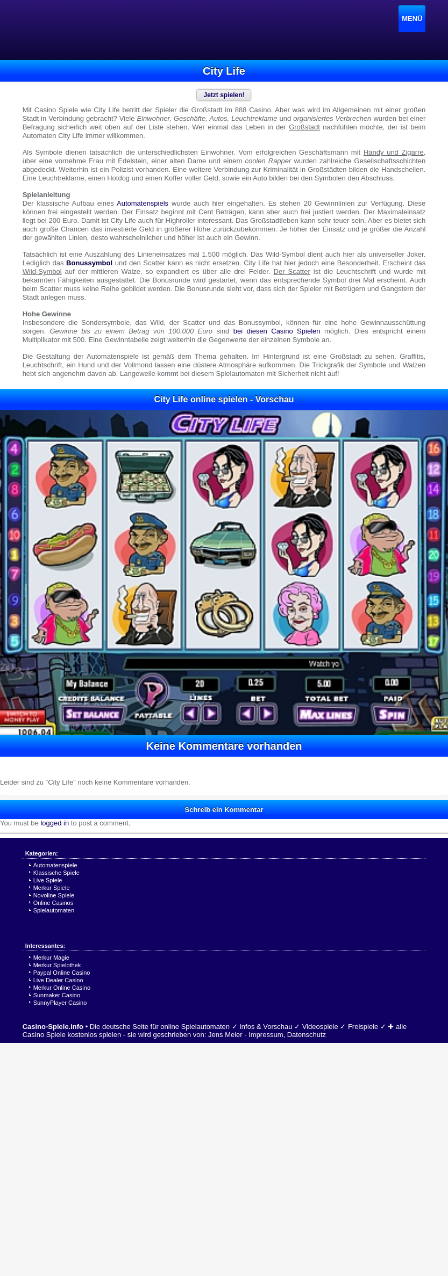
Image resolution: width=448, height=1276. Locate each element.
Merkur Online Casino (61, 987)
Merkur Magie (51, 957)
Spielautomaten (53, 910)
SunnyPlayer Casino (60, 1002)
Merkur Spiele (51, 888)
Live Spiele (47, 880)
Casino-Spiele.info (53, 1027)
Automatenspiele (55, 865)
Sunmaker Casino (56, 995)
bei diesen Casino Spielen (277, 331)
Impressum (265, 1035)
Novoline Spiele (53, 895)
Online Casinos (53, 903)
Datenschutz (306, 1035)
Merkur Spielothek (57, 965)
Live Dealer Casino (58, 980)
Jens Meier (225, 1035)
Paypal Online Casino (61, 972)
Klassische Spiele (56, 872)
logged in (54, 823)
